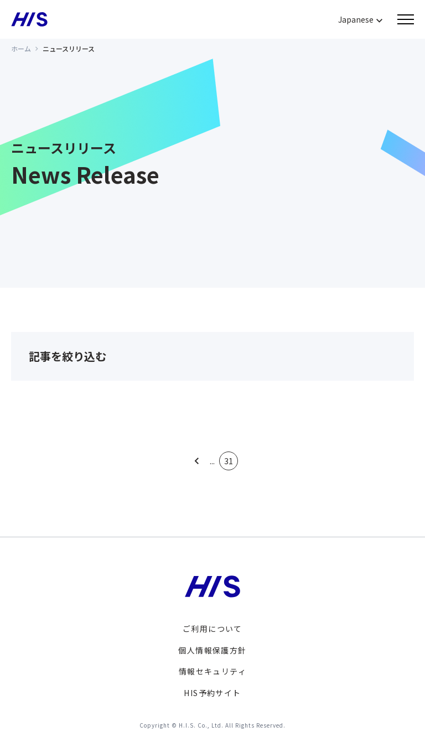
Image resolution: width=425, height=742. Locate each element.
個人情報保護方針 (212, 650)
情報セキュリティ (212, 671)
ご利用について (212, 628)
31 (228, 460)
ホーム (21, 48)
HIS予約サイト (212, 692)
